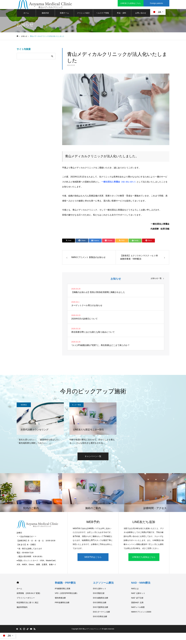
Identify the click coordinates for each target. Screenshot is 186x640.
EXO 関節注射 (98, 594)
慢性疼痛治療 (60, 599)
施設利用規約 (22, 608)
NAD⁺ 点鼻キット (138, 594)
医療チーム (64, 14)
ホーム (26, 14)
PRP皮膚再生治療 (62, 604)
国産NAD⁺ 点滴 (137, 604)
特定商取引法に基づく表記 (27, 604)
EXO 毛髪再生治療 (100, 608)
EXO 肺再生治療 (99, 604)
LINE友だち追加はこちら (144, 558)
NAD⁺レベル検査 (138, 608)
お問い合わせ (140, 14)
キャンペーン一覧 (93, 457)
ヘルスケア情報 (102, 14)
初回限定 (24, 406)
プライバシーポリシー (26, 599)
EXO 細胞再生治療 (100, 599)
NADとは (135, 590)
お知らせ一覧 (156, 279)
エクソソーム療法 (103, 584)
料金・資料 (121, 14)
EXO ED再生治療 (100, 618)
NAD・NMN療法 (140, 584)
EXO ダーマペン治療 (101, 613)
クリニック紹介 (83, 14)
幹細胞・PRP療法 (65, 584)
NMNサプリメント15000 (141, 613)
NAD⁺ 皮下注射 (137, 599)
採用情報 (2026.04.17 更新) (28, 594)
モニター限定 (76, 406)
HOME (18, 584)
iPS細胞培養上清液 (62, 590)
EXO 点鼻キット (99, 590)
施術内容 (45, 14)
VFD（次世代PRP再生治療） (67, 594)
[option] (40, 425)
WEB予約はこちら (92, 558)
